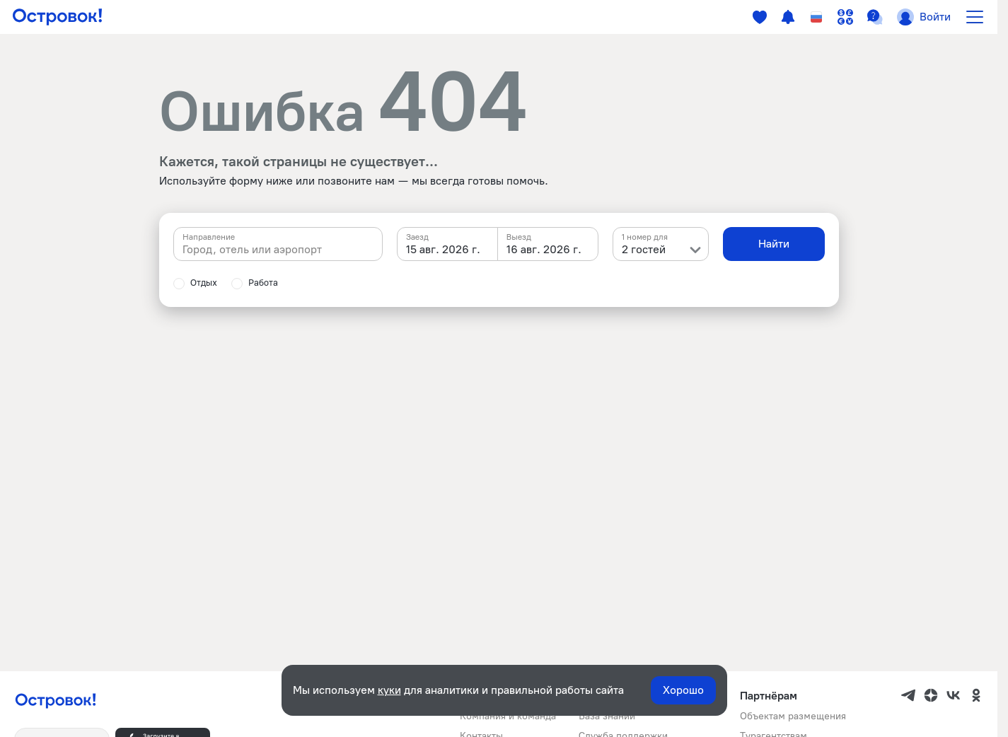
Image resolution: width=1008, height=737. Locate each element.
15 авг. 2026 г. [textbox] (443, 249)
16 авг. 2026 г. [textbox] (543, 249)
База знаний (607, 716)
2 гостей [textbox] (644, 249)
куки (389, 690)
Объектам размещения (793, 716)
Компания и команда (508, 716)
